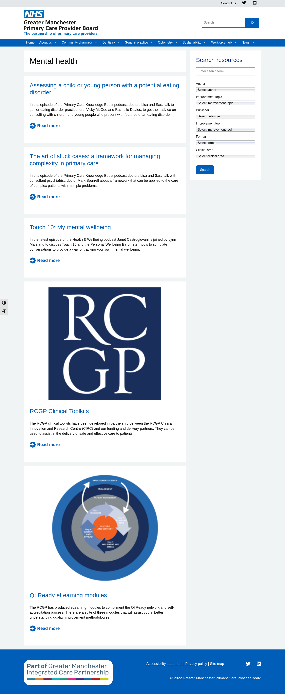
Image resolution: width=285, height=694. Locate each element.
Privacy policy (196, 664)
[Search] (252, 23)
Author (200, 83)
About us (48, 43)
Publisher (202, 110)
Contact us (228, 3)
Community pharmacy (80, 43)
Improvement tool (208, 123)
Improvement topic (209, 97)
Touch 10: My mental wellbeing (70, 227)
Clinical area (204, 150)
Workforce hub (224, 43)
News (248, 43)
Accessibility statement (164, 664)
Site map (217, 664)
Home (30, 42)
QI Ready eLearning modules (68, 595)
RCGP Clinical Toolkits (59, 411)
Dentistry (111, 43)
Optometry (168, 43)
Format (201, 136)
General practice (139, 43)
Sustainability (194, 43)
